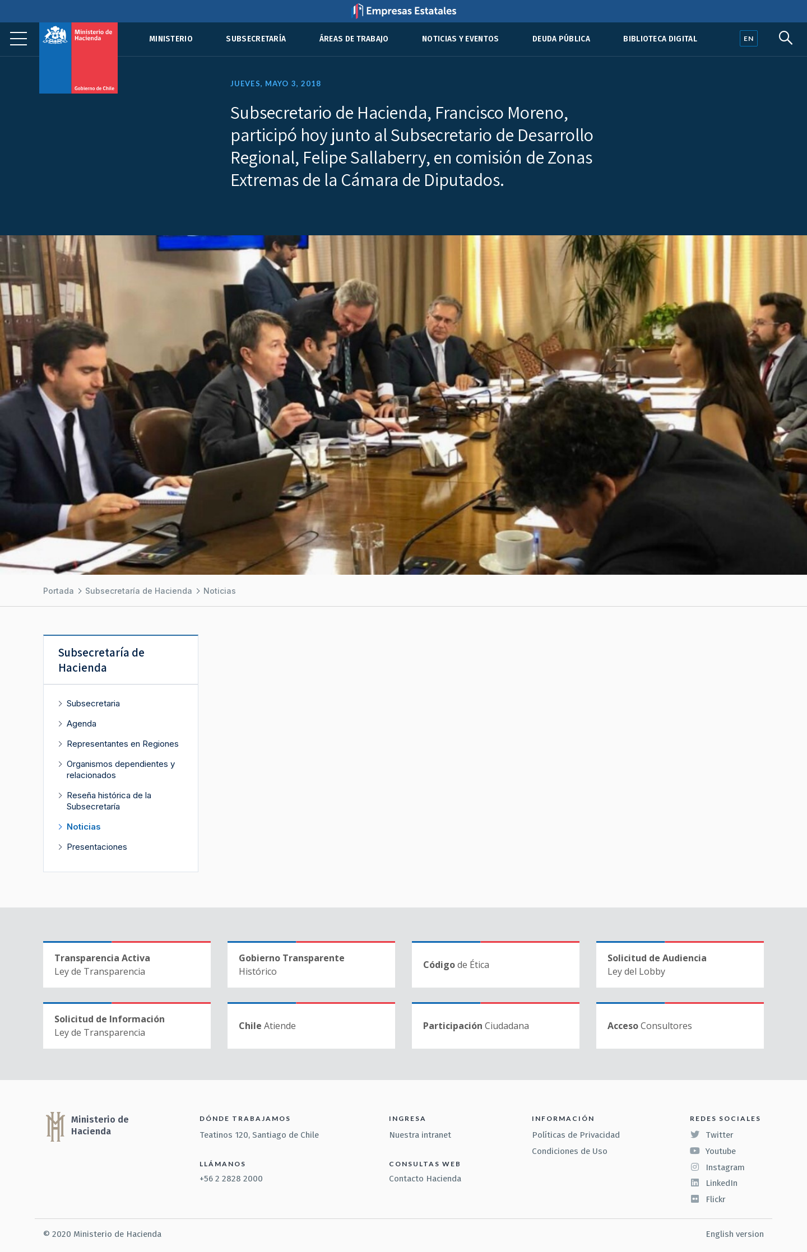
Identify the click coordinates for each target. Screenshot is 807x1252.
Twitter (712, 1135)
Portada (58, 590)
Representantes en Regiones (123, 743)
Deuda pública (561, 39)
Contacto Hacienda (425, 1179)
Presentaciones (97, 846)
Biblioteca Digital (660, 39)
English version (735, 1234)
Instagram (717, 1167)
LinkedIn (714, 1183)
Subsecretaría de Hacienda (138, 590)
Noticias (219, 590)
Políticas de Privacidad (576, 1135)
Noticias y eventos (460, 39)
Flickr (708, 1199)
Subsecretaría (256, 39)
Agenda (81, 723)
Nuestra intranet (420, 1135)
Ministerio (171, 39)
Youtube (713, 1151)
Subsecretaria (93, 703)
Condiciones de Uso (569, 1151)
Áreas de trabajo (354, 39)
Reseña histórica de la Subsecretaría (109, 801)
